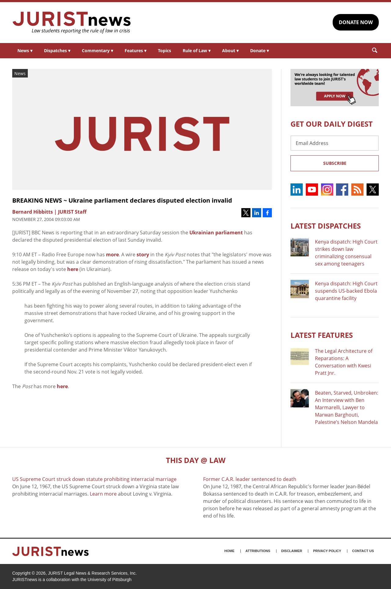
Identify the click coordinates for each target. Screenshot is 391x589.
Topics (164, 50)
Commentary (97, 50)
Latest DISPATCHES (326, 226)
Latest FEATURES (322, 335)
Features (135, 50)
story (143, 254)
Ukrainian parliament (216, 232)
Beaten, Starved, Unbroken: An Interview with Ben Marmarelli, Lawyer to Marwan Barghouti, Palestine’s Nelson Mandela (346, 407)
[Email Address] (335, 143)
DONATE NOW (356, 22)
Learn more (103, 493)
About (230, 50)
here (72, 269)
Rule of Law (196, 50)
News (24, 50)
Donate (259, 50)
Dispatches (57, 50)
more (112, 254)
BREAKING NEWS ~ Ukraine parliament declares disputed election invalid (122, 200)
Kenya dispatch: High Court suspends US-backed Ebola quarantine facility (346, 291)
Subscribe (334, 163)
